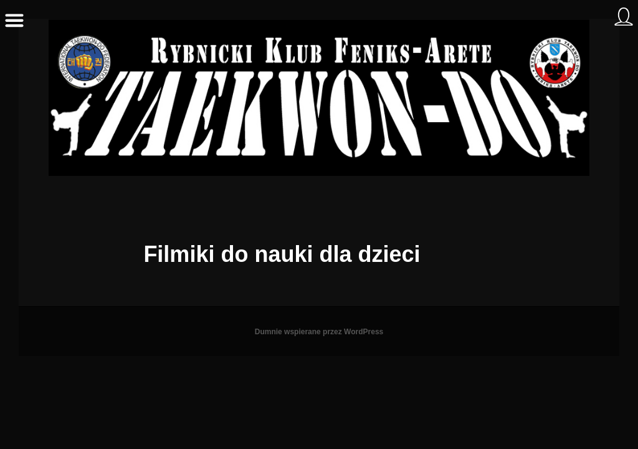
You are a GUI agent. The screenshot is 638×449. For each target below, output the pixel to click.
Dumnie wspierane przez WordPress (319, 331)
